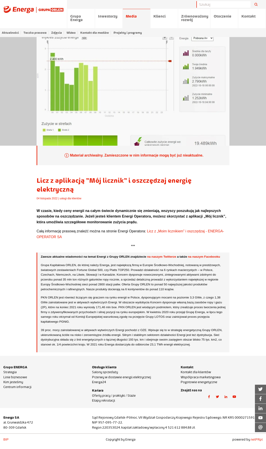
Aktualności (10, 32)
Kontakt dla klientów (196, 372)
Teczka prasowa (35, 32)
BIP (6, 439)
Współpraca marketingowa (201, 377)
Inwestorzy (107, 16)
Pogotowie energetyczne (199, 382)
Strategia (10, 372)
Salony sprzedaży (105, 372)
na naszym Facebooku (204, 256)
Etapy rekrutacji (103, 400)
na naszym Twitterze (161, 256)
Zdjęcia (56, 32)
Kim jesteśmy (13, 382)
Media (131, 16)
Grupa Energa (76, 18)
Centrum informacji (17, 387)
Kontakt (248, 16)
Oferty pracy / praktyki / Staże (114, 396)
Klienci (159, 16)
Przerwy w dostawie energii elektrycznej (121, 377)
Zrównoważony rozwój (194, 18)
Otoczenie (222, 16)
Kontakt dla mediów (94, 32)
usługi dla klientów (70, 198)
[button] (209, 397)
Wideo (71, 32)
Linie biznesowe (15, 377)
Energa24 (99, 382)
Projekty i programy (127, 32)
